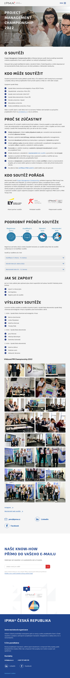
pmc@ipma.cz (23, 112)
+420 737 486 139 (23, 660)
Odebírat (48, 567)
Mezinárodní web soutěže (14, 511)
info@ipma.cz (9, 660)
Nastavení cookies (10, 673)
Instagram (9, 507)
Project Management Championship (28, 180)
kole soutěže (37, 153)
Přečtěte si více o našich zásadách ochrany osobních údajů (19, 573)
